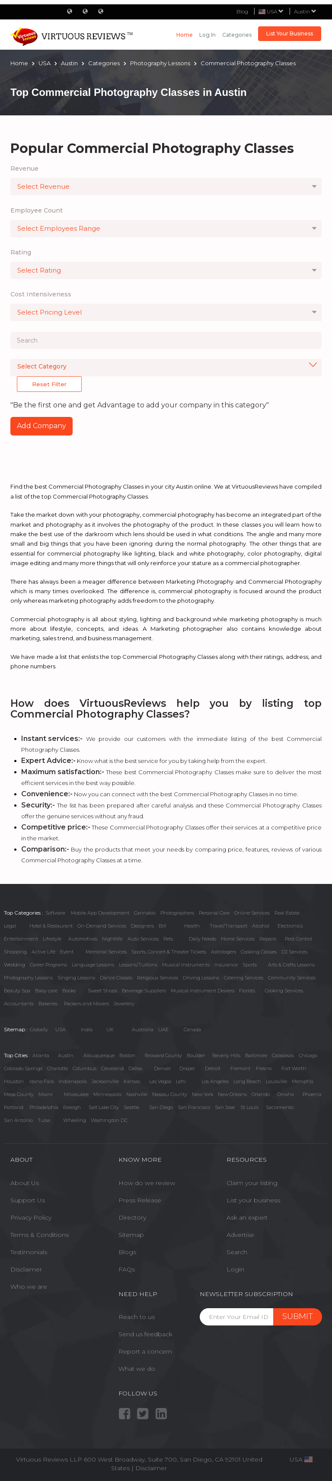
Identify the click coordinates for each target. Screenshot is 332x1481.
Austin (305, 11)
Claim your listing (252, 1183)
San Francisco (194, 1107)
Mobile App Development (100, 913)
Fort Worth (293, 1068)
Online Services (252, 913)
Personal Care (214, 913)
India (87, 1030)
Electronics (290, 926)
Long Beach (247, 1081)
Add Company (41, 426)
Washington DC (109, 1120)
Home (184, 35)
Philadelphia (43, 1107)
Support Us (27, 1200)
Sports (250, 965)
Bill (162, 926)
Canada (192, 1030)
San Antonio (18, 1120)
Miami (45, 1094)
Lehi (181, 1081)
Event (66, 952)
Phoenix (312, 1094)
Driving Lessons (201, 978)
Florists (247, 991)
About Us (24, 1183)
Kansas (132, 1081)
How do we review (146, 1183)
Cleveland (112, 1068)
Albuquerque (99, 1055)
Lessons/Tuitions (138, 965)
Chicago (308, 1055)
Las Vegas (160, 1081)
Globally (39, 1030)
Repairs (267, 939)
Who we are (28, 1286)
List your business (253, 1200)
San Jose (225, 1107)
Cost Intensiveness (40, 294)
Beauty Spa (17, 991)
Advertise (240, 1235)
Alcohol (260, 926)
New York (202, 1094)
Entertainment (21, 939)
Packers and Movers (86, 1004)
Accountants (19, 1004)
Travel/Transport (228, 926)
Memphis (302, 1081)
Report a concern (145, 1351)
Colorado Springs (23, 1068)
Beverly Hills (226, 1055)
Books (69, 991)
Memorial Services (106, 952)
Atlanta (40, 1055)
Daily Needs (202, 939)
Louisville (276, 1081)
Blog (242, 11)
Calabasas (283, 1055)
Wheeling (74, 1120)
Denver (162, 1068)
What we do (136, 1369)
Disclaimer (26, 1269)
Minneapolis (107, 1094)
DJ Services (294, 952)
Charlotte (57, 1068)
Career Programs (48, 965)
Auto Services (143, 939)
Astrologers (223, 952)
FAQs (126, 1269)
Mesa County (19, 1094)
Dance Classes (116, 978)
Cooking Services (284, 991)
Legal (10, 926)
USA (60, 1030)
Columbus (84, 1068)
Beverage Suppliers (144, 991)
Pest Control (298, 939)
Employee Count (36, 210)
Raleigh (72, 1107)
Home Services (238, 939)
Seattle (131, 1107)
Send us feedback (145, 1334)
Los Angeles (215, 1081)
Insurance (226, 965)
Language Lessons (93, 965)
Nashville (136, 1094)
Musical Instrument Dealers (202, 991)
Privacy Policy (30, 1217)
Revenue (24, 168)
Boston (127, 1055)
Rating (20, 252)
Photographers (177, 913)
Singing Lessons (76, 978)
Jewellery (124, 1004)
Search (237, 1252)
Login (235, 1269)
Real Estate (287, 913)
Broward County (163, 1055)
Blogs (127, 1252)
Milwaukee (76, 1094)
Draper (187, 1068)
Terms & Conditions (39, 1235)
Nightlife (112, 939)
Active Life (43, 952)
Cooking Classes (259, 952)
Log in (207, 35)
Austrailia (142, 1030)
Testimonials (28, 1252)
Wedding (14, 965)
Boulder (196, 1055)
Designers (142, 926)
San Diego (161, 1107)
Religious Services (157, 978)
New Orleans (232, 1094)
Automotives (82, 939)
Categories (237, 35)
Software (55, 913)
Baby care (46, 991)
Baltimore (256, 1055)
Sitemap (131, 1235)
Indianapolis (73, 1081)
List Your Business (289, 33)
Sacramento (280, 1107)
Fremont (240, 1068)
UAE (163, 1030)
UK (110, 1030)
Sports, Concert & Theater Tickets (168, 952)
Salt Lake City (104, 1107)
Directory (132, 1217)
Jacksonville (105, 1081)
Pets (168, 939)
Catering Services (243, 978)
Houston (14, 1081)
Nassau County (169, 1094)
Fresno (263, 1068)
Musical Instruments (186, 965)
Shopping (15, 952)
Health (192, 926)
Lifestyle (52, 939)
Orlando (261, 1094)
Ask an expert (247, 1217)
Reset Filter (49, 384)
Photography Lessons (28, 978)
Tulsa (44, 1120)
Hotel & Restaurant (51, 926)
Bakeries (47, 1004)
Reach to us (136, 1317)
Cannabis (145, 913)
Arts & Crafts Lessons (291, 965)
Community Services (292, 978)
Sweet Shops (102, 991)
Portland (13, 1107)
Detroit (212, 1068)
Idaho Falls (41, 1081)
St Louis (249, 1107)
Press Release (139, 1200)
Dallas (135, 1068)
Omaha (285, 1094)
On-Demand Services (101, 926)
